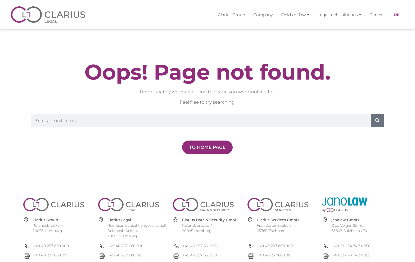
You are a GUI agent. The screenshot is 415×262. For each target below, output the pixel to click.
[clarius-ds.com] (203, 204)
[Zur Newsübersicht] (207, 147)
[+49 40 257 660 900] (58, 246)
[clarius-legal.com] (128, 204)
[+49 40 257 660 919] (58, 255)
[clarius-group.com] (53, 204)
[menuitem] (298, 15)
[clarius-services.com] (277, 204)
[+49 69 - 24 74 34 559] (356, 255)
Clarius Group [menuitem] (231, 14)
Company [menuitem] (263, 14)
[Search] (377, 120)
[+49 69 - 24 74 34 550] (356, 246)
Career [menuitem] (376, 14)
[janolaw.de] (352, 204)
